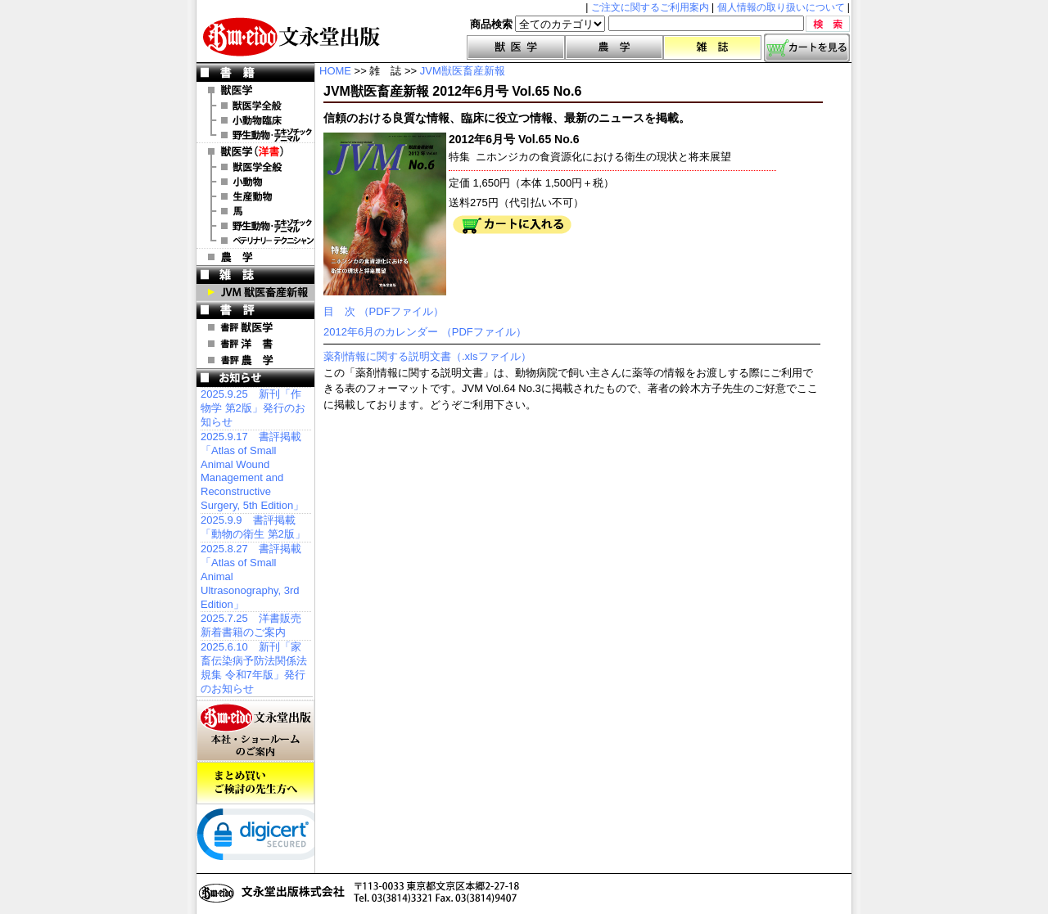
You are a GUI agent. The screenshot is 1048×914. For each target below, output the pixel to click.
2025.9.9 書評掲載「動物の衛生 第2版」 (253, 527)
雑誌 (712, 47)
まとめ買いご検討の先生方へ (255, 783)
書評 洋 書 (255, 343)
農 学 (255, 257)
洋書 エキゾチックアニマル (255, 225)
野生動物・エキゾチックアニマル (255, 135)
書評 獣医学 (255, 327)
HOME (335, 71)
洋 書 (255, 151)
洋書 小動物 (255, 181)
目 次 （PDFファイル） (383, 311)
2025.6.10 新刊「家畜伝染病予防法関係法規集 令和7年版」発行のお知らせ (254, 668)
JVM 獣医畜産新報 (255, 292)
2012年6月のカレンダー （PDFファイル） (424, 332)
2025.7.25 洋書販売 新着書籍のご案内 (251, 625)
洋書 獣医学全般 (255, 167)
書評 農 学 (255, 360)
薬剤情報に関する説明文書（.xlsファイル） (427, 356)
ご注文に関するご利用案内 (650, 7)
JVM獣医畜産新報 (462, 71)
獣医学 (516, 47)
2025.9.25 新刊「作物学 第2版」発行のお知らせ (253, 408)
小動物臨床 (255, 120)
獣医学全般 (255, 105)
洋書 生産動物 (255, 196)
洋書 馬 (255, 211)
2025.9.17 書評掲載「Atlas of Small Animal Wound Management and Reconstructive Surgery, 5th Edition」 (252, 470)
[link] (262, 838)
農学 (614, 47)
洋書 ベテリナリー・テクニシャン (255, 240)
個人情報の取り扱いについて (781, 7)
